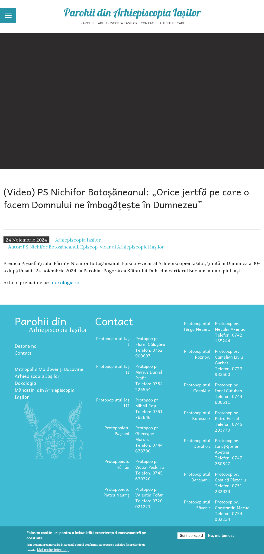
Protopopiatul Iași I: (113, 341)
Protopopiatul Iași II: (113, 369)
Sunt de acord (191, 536)
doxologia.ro (65, 282)
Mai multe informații (53, 550)
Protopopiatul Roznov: (197, 354)
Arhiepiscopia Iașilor (118, 22)
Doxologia (25, 383)
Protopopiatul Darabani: (197, 477)
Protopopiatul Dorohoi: (197, 443)
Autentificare (172, 22)
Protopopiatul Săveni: (197, 504)
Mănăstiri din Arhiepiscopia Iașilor (44, 393)
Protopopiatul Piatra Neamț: (117, 492)
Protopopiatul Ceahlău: (197, 387)
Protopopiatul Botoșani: (197, 415)
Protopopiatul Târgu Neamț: (196, 326)
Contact (148, 22)
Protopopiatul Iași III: (113, 402)
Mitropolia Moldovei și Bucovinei (50, 369)
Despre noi (26, 346)
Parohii (88, 22)
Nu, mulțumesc (221, 536)
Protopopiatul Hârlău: (117, 464)
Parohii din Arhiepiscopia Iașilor (132, 12)
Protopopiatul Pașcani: (117, 430)
